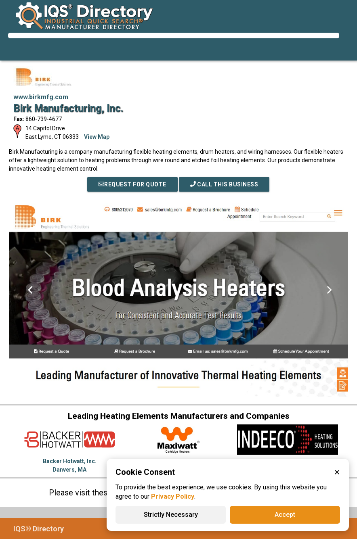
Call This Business (224, 184)
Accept (285, 514)
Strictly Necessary (171, 514)
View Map (96, 137)
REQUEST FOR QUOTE (132, 184)
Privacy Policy (172, 496)
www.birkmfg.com (40, 97)
